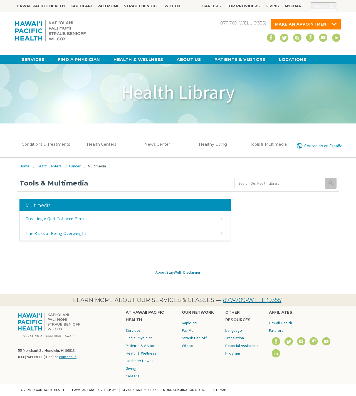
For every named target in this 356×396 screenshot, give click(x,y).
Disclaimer (192, 272)
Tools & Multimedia (268, 144)
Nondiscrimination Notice (184, 390)
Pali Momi (107, 6)
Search (320, 6)
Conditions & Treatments (46, 144)
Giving (272, 6)
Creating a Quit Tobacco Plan (55, 218)
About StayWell (168, 272)
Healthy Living (213, 144)
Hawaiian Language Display (94, 390)
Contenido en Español (323, 145)
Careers (211, 6)
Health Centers (101, 144)
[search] (280, 183)
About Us (189, 59)
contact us (67, 356)
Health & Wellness (138, 59)
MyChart (294, 6)
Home (24, 166)
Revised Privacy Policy (139, 390)
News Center (157, 144)
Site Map (219, 390)
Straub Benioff (141, 6)
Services (33, 59)
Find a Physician (79, 59)
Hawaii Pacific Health (41, 6)
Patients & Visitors (240, 59)
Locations (292, 59)
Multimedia (97, 166)
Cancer (75, 166)
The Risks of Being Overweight (56, 233)
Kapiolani (81, 6)
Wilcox (172, 6)
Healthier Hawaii (139, 360)
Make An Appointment (302, 24)
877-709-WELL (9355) (253, 300)
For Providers (243, 6)
